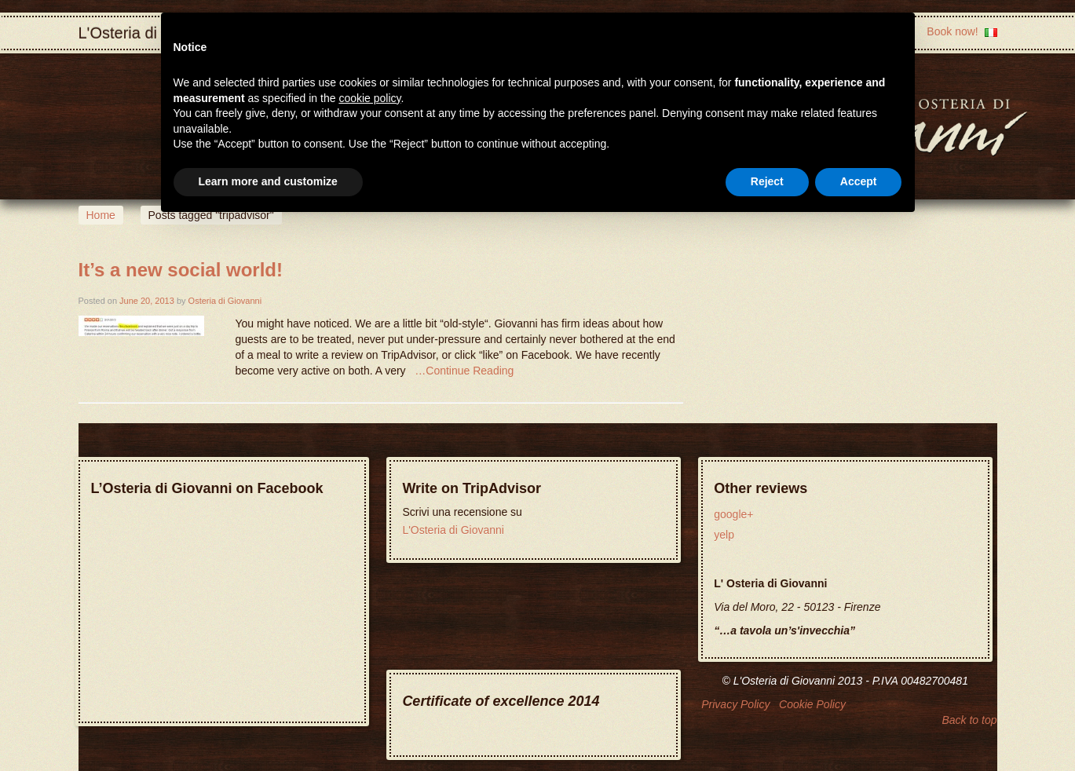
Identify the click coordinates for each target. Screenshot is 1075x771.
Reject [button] (767, 181)
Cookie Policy (812, 704)
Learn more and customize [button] (268, 181)
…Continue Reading (464, 370)
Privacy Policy (735, 704)
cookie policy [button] (369, 98)
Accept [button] (858, 181)
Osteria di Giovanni (225, 300)
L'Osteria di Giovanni (453, 530)
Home (100, 215)
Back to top (969, 720)
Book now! (952, 31)
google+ (733, 514)
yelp (724, 534)
